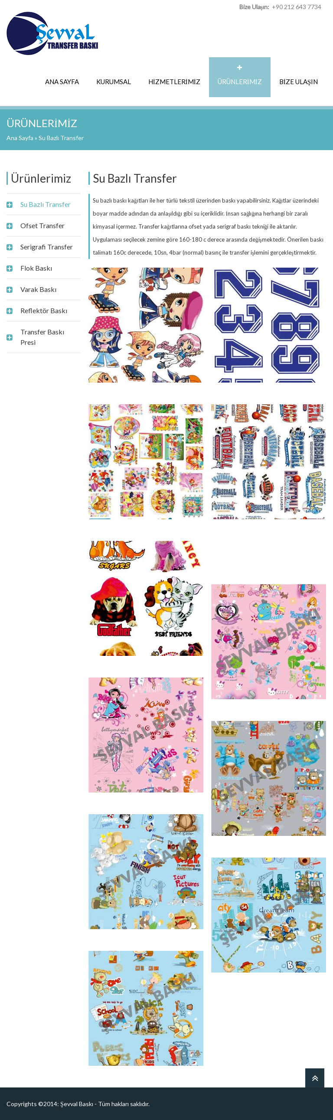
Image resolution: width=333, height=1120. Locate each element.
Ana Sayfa (20, 137)
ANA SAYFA (62, 81)
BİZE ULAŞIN (298, 81)
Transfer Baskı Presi (42, 336)
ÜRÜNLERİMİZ (240, 81)
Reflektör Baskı (43, 310)
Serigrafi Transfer (46, 246)
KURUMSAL (113, 81)
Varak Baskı (38, 289)
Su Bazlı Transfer (45, 204)
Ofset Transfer (42, 225)
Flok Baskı (36, 268)
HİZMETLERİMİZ (174, 81)
